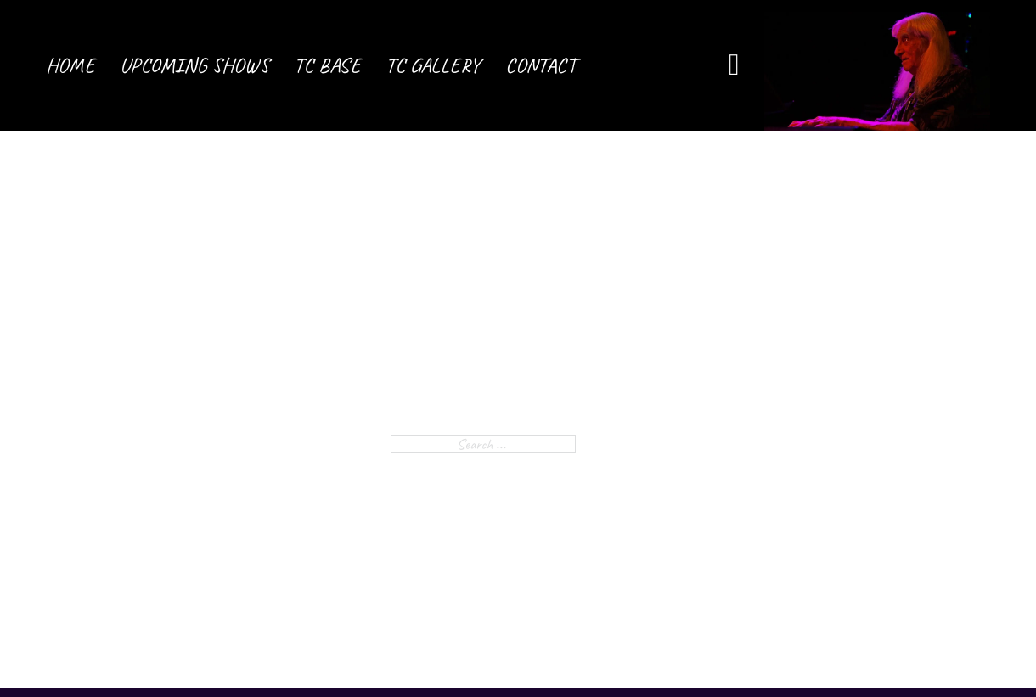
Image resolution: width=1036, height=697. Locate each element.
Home (70, 65)
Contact (540, 65)
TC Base (327, 65)
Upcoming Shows (194, 65)
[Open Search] (734, 65)
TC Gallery (433, 65)
